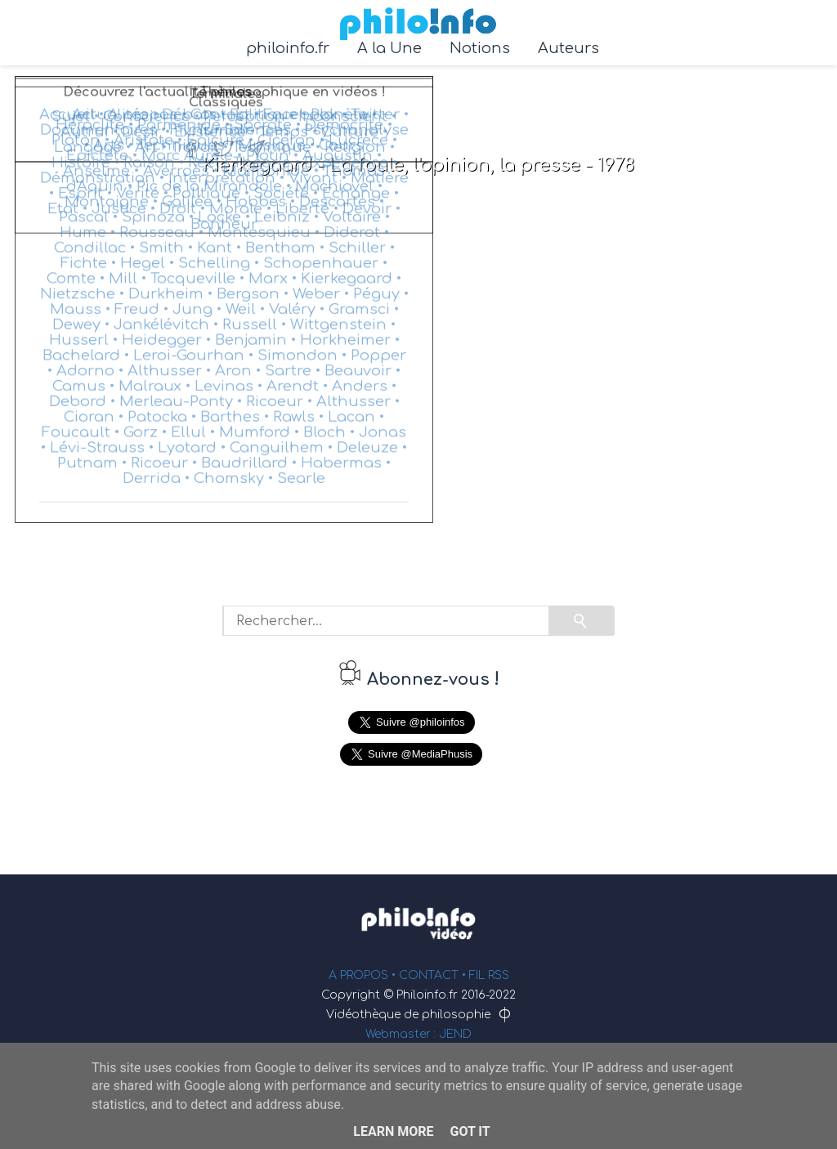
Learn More (393, 1131)
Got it (470, 1131)
